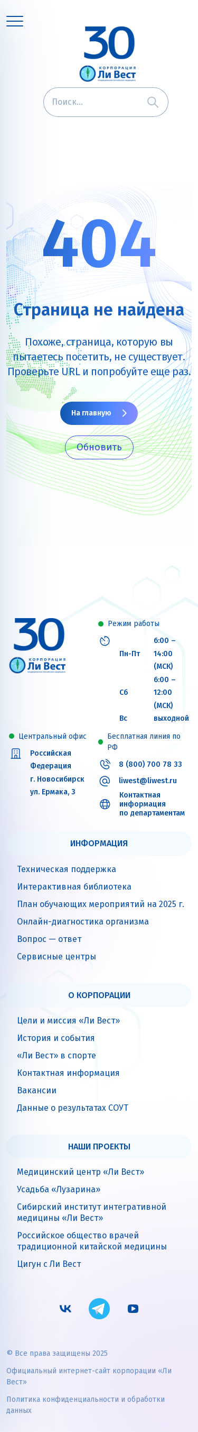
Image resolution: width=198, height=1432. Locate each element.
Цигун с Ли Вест (49, 1264)
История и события (56, 1038)
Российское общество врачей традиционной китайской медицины (92, 1241)
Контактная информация (68, 1073)
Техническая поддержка (66, 869)
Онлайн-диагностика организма (83, 922)
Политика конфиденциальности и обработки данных (85, 1405)
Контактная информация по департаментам (152, 804)
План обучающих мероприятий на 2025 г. (100, 904)
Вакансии (36, 1090)
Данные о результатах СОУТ (72, 1108)
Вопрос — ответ (49, 939)
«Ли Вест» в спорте (56, 1055)
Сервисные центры (56, 956)
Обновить (99, 447)
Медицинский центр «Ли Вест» (80, 1172)
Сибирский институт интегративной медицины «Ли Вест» (91, 1212)
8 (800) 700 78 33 (150, 764)
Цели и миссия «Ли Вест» (68, 1021)
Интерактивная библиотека (74, 887)
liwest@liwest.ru (148, 781)
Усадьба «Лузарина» (58, 1189)
